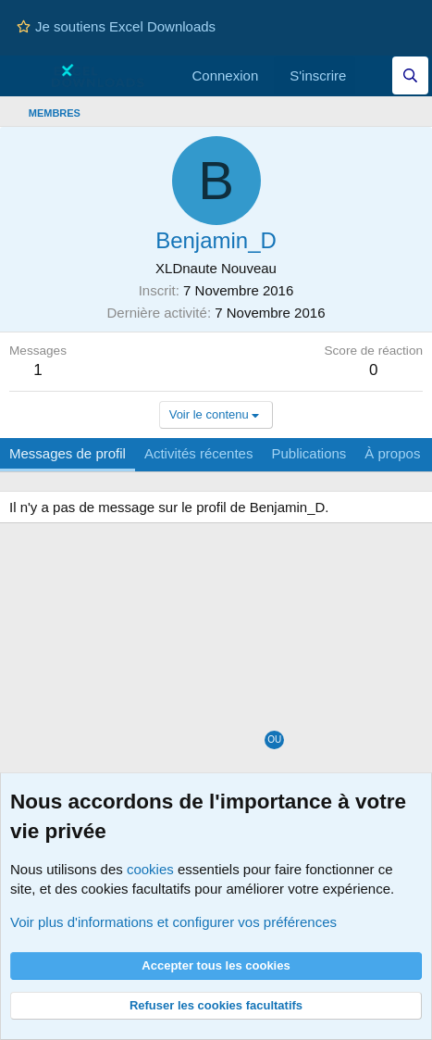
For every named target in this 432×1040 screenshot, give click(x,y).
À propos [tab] (392, 453)
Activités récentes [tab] (198, 453)
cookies (150, 869)
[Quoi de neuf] (373, 75)
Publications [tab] (308, 453)
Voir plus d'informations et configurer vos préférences (173, 922)
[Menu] (25, 76)
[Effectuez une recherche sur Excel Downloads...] (410, 75)
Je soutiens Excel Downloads (116, 26)
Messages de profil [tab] (67, 453)
